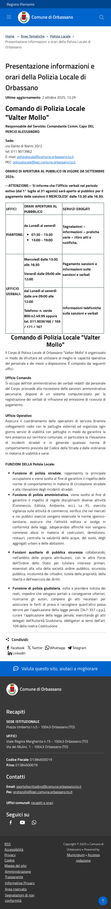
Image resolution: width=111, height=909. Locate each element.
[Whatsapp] (34, 822)
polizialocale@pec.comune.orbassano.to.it (44, 162)
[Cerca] (101, 17)
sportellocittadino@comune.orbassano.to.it (48, 786)
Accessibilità (13, 849)
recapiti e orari (42, 802)
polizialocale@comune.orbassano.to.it (45, 156)
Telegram (76, 647)
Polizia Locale (60, 36)
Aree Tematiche (33, 36)
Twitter (34, 647)
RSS (7, 844)
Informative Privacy (20, 883)
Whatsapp (55, 647)
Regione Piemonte (20, 4)
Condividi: (16, 640)
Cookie (9, 860)
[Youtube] (22, 822)
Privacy (10, 855)
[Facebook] (10, 822)
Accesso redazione (88, 857)
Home (9, 36)
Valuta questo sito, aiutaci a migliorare (55, 668)
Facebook (15, 647)
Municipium (76, 855)
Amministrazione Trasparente (18, 874)
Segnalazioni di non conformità (19, 897)
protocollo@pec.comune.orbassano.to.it (43, 792)
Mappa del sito (15, 865)
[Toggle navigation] (9, 17)
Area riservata (16, 889)
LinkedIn (16, 653)
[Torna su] (102, 900)
